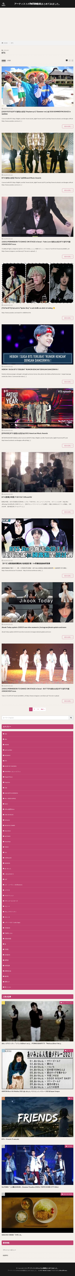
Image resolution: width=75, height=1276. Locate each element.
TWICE (7, 847)
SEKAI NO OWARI (10, 825)
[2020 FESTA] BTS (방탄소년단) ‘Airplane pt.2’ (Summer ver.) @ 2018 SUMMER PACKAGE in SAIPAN (36, 113)
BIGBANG (7, 755)
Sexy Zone (8, 831)
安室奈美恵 (8, 938)
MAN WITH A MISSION (11, 793)
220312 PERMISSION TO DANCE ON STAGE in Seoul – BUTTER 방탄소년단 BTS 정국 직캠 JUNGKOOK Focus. (35, 690)
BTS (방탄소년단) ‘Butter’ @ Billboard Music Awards (21, 178)
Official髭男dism (9, 809)
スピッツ (7, 906)
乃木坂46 (7, 928)
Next (42, 709)
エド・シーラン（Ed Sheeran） (14, 885)
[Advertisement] (37, 24)
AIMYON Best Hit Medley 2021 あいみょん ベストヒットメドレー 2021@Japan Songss (31, 1091)
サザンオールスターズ (11, 901)
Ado (6, 734)
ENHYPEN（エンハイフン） (13, 771)
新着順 (4, 60)
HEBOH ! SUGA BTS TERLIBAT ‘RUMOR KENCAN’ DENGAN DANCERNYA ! (30, 369)
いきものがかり (9, 874)
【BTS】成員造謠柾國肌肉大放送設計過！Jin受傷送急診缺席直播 (26, 563)
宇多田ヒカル (8, 933)
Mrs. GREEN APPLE (10, 798)
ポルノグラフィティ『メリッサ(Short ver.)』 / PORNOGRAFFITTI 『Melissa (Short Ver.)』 (32, 1043)
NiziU (6, 804)
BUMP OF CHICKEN (10, 766)
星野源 (6, 960)
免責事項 (5, 1255)
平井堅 (6, 949)
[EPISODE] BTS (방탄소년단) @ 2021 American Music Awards (25, 433)
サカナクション (9, 895)
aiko (6, 739)
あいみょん (8, 868)
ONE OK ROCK (9, 814)
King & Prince (8, 777)
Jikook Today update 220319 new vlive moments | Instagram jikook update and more (34, 627)
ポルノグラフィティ (10, 911)
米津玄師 (7, 965)
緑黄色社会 (8, 971)
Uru (6, 852)
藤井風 (6, 976)
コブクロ (7, 890)
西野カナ (7, 982)
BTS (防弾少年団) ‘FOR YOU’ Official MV (17, 497)
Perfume (7, 820)
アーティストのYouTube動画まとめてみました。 (37, 4)
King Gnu (7, 782)
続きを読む (67, 126)
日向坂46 (7, 955)
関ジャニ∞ (8, 987)
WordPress (63, 1270)
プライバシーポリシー (9, 1250)
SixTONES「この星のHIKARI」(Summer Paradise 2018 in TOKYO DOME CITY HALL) (30, 1187)
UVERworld (8, 858)
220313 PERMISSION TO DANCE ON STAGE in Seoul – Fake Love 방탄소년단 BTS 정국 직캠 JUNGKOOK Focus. (36, 243)
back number (8, 750)
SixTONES (7, 836)
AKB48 (7, 744)
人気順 (9, 60)
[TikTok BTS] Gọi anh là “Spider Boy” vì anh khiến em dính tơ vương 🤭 (28, 308)
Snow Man (8, 841)
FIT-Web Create (45, 1270)
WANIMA (7, 863)
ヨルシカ (7, 917)
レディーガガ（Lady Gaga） (13, 922)
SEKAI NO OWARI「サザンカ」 (12, 1235)
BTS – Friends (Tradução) (10, 1139)
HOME (6, 43)
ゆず (6, 879)
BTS (12, 43)
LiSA (6, 788)
